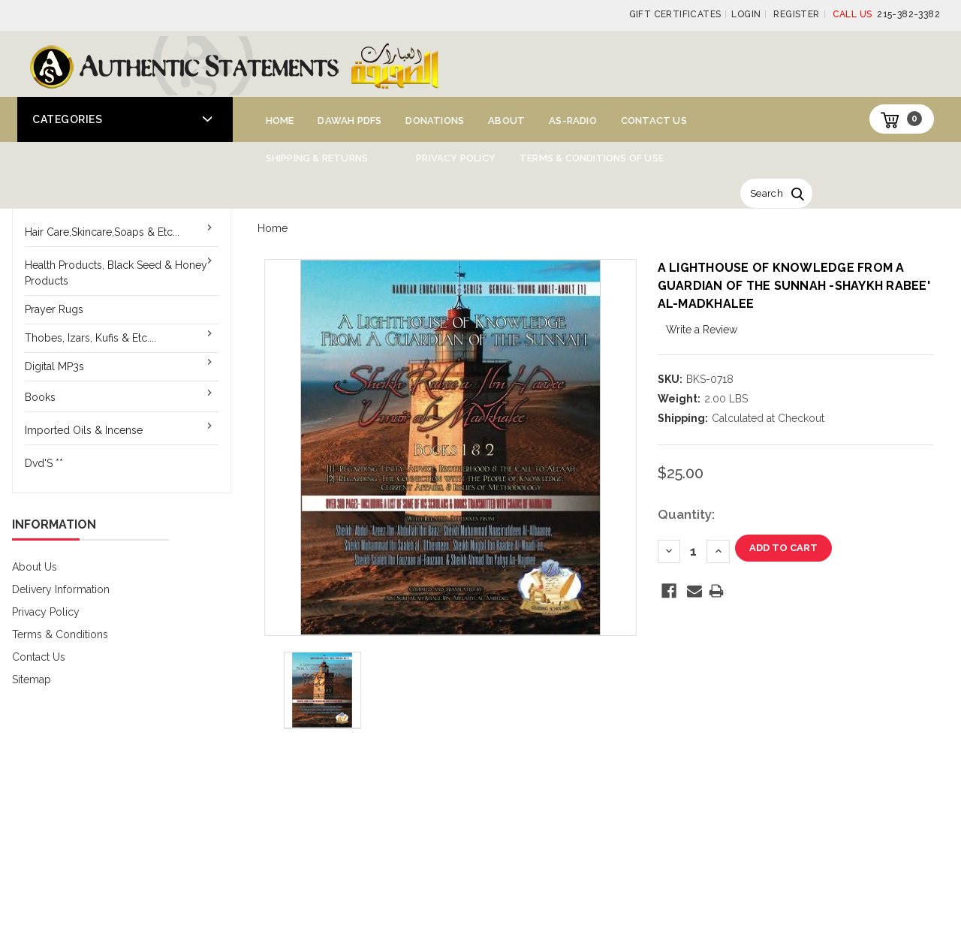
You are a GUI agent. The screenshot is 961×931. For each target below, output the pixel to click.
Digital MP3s (54, 366)
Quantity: (686, 514)
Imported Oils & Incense (84, 430)
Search (766, 193)
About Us (34, 567)
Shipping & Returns (317, 158)
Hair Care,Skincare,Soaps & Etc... (102, 232)
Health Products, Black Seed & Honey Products (116, 273)
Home (280, 120)
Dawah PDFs (349, 120)
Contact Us (654, 120)
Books (40, 397)
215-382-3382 (886, 14)
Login (746, 14)
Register (796, 14)
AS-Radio (573, 120)
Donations (434, 120)
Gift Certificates (675, 14)
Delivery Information (61, 589)
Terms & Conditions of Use (592, 158)
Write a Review (701, 330)
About (506, 120)
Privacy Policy (456, 158)
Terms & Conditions (60, 634)
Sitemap (31, 679)
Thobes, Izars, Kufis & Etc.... (90, 338)
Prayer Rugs (54, 309)
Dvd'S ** (44, 463)
